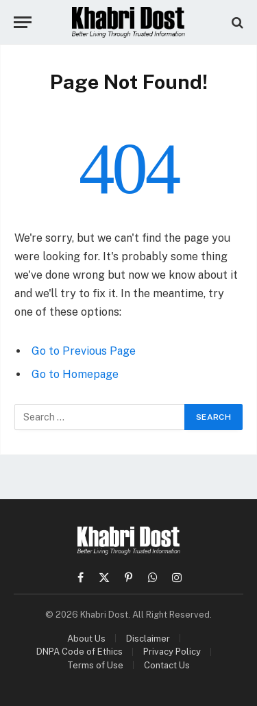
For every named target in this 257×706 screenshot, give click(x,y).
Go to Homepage (75, 374)
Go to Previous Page (84, 350)
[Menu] (23, 22)
